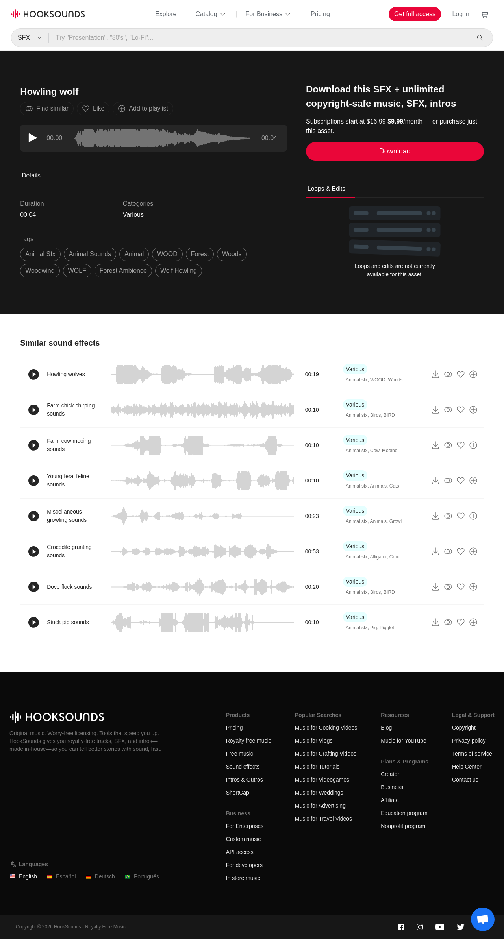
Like (93, 109)
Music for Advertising (320, 805)
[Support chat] (483, 919)
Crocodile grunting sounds (69, 551)
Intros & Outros (244, 779)
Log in (460, 14)
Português (141, 876)
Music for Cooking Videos (326, 728)
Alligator (378, 557)
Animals (378, 486)
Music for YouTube (403, 741)
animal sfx (40, 254)
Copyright (464, 728)
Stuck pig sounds (68, 622)
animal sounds (90, 254)
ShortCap (237, 792)
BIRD (389, 415)
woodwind (39, 270)
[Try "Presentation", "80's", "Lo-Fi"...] (259, 38)
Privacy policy (469, 741)
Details (31, 175)
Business (392, 787)
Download (395, 151)
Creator (390, 774)
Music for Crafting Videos (325, 753)
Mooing (389, 450)
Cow (374, 450)
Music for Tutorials (317, 766)
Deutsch (100, 876)
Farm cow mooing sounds (69, 445)
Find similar (47, 109)
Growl (395, 521)
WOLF (77, 270)
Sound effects (242, 766)
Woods (395, 380)
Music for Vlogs (314, 741)
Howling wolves (66, 374)
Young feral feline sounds (68, 480)
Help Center (467, 766)
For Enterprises (245, 826)
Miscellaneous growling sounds (67, 515)
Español (61, 876)
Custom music (243, 839)
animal (134, 254)
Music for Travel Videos (323, 818)
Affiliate (390, 800)
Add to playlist (143, 109)
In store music (243, 878)
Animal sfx (356, 380)
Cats (394, 486)
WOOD (167, 254)
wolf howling (178, 270)
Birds (375, 415)
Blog (386, 728)
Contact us (465, 779)
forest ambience (123, 270)
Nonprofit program (403, 826)
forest (200, 254)
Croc (394, 557)
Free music (239, 753)
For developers (244, 865)
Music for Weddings (319, 792)
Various (133, 214)
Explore (165, 14)
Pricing (320, 14)
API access (240, 852)
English (23, 876)
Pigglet (387, 627)
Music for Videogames (322, 779)
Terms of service (472, 753)
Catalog (210, 14)
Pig (373, 627)
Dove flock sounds (69, 587)
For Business (269, 14)
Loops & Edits (326, 188)
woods (232, 254)
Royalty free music (248, 741)
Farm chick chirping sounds (70, 409)
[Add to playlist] (473, 374)
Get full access (414, 14)
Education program (404, 813)
